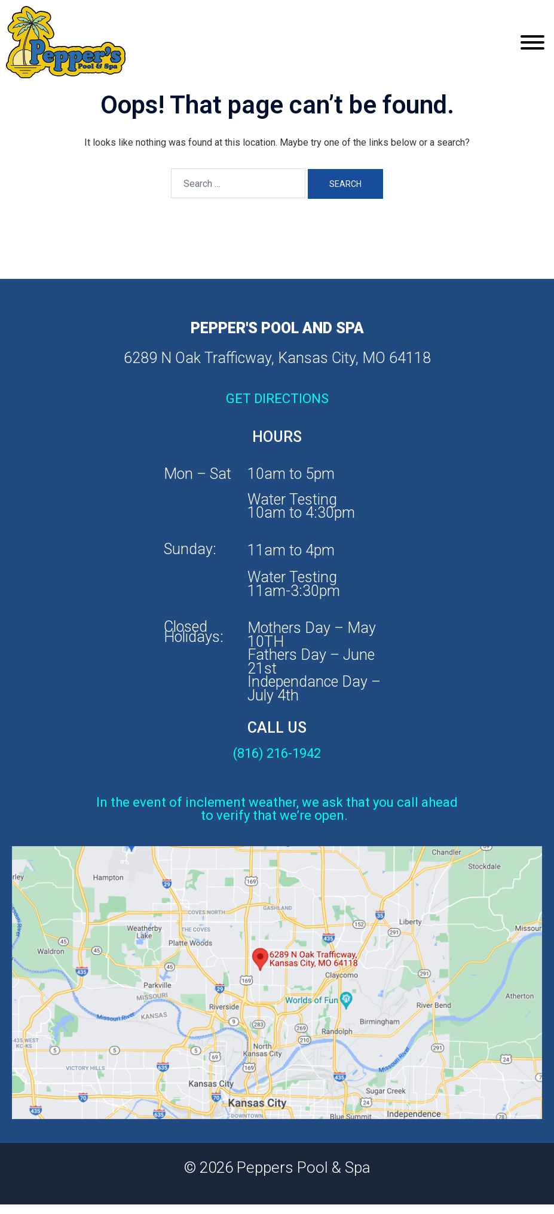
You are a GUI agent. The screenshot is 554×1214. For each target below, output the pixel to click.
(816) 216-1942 (277, 753)
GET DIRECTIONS (277, 398)
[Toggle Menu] (532, 42)
